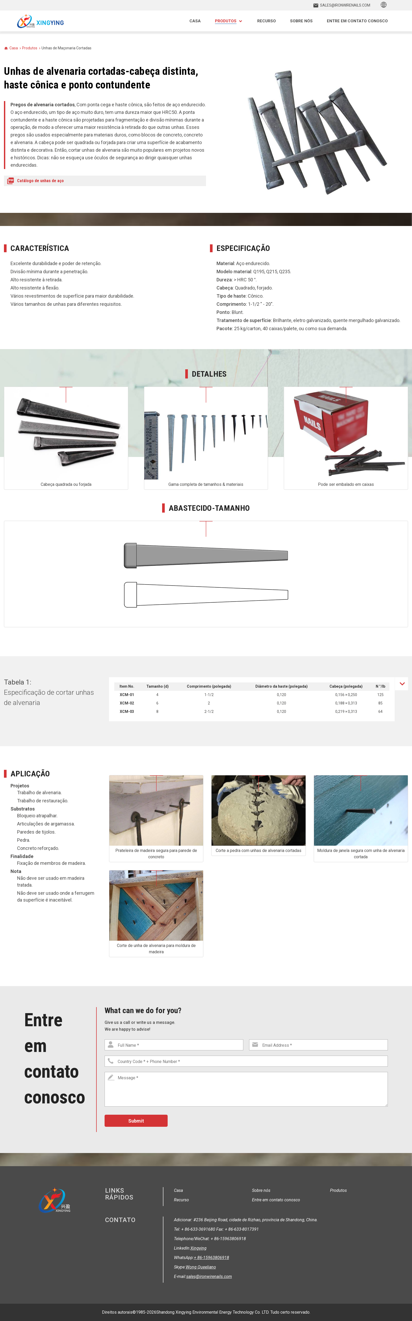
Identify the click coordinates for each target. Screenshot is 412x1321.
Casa (13, 48)
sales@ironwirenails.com (209, 1276)
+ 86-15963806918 (211, 1257)
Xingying (198, 1248)
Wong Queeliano (201, 1267)
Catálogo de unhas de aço (40, 180)
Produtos (29, 48)
